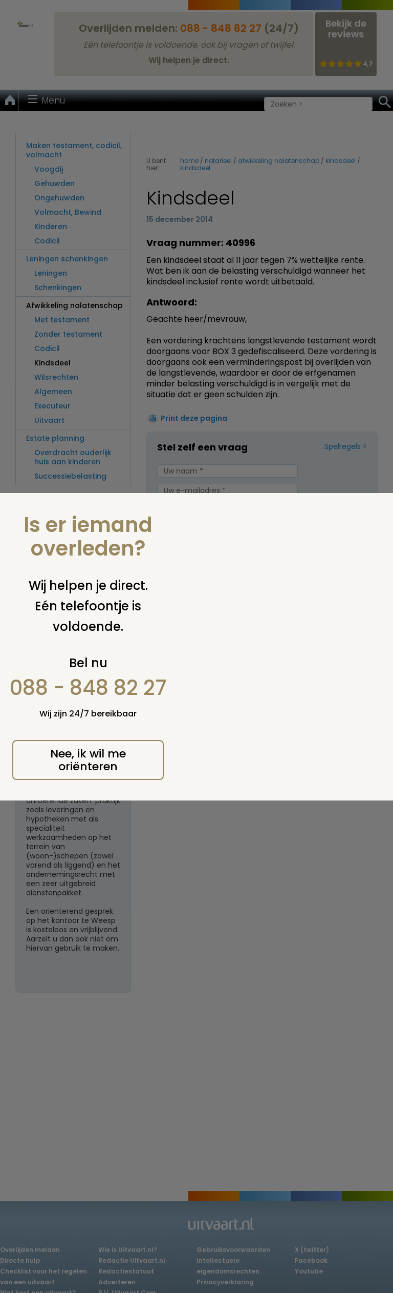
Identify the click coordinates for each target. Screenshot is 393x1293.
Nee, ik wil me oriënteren (88, 760)
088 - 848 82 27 (88, 687)
